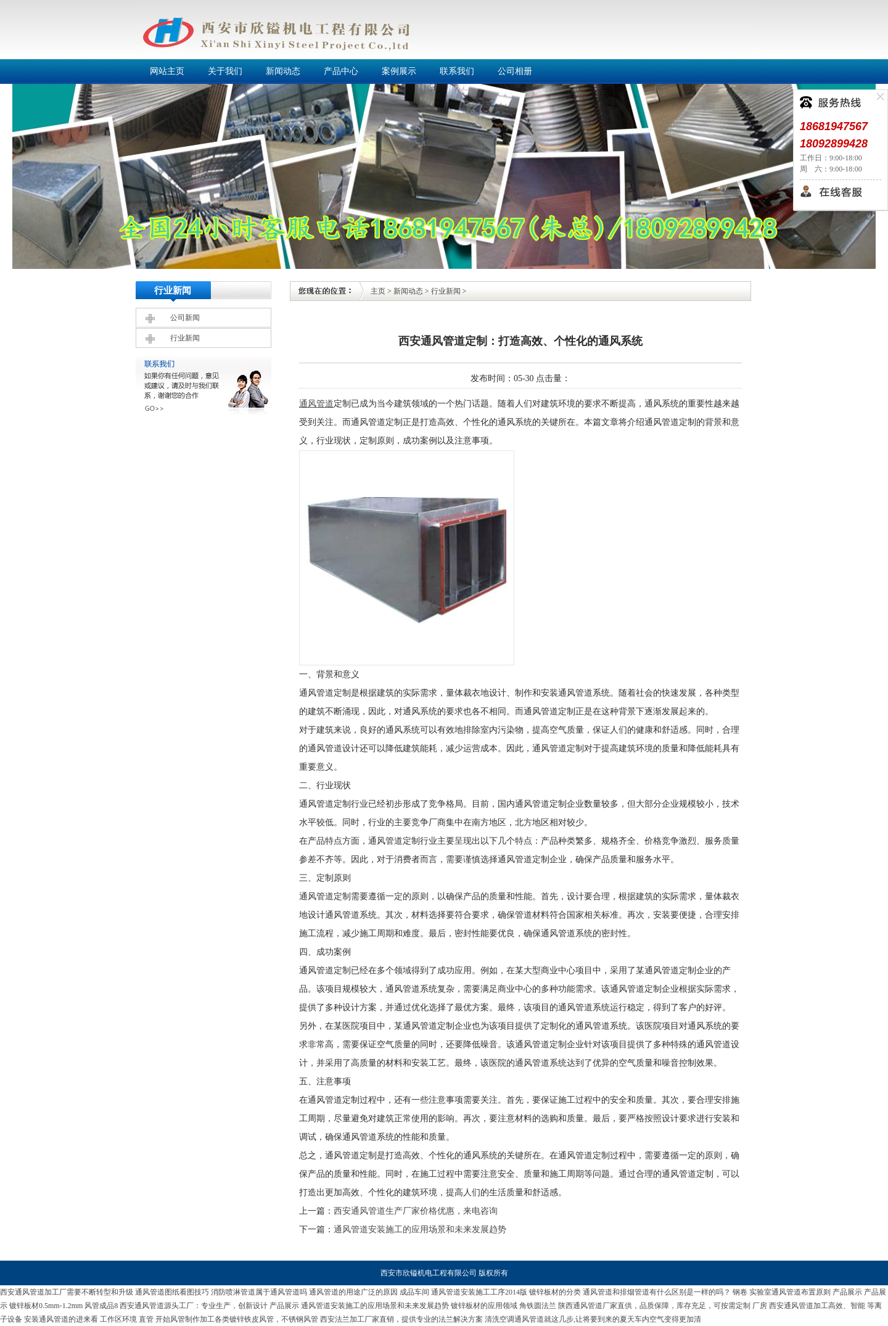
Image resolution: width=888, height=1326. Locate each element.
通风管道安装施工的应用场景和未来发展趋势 (420, 1229)
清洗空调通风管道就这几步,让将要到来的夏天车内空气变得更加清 (593, 1319)
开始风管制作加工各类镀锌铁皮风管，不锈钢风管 (236, 1319)
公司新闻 (185, 317)
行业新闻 (185, 338)
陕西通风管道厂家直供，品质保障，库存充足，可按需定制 (654, 1305)
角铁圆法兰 (537, 1305)
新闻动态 (408, 291)
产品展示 (847, 1292)
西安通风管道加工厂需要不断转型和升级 (66, 1292)
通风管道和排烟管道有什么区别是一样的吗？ (657, 1292)
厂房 (759, 1305)
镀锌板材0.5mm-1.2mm (46, 1305)
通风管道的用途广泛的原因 (353, 1292)
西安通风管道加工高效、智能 (817, 1305)
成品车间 (414, 1292)
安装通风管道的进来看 (61, 1319)
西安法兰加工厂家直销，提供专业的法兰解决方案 (401, 1319)
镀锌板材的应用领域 (484, 1305)
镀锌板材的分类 (555, 1292)
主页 (378, 291)
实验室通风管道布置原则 (790, 1292)
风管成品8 (101, 1305)
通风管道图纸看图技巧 (172, 1292)
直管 (146, 1319)
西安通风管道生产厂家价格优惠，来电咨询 (416, 1211)
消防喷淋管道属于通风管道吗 (259, 1292)
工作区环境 (118, 1319)
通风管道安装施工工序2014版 (479, 1292)
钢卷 (740, 1292)
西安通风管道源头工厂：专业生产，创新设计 (194, 1305)
